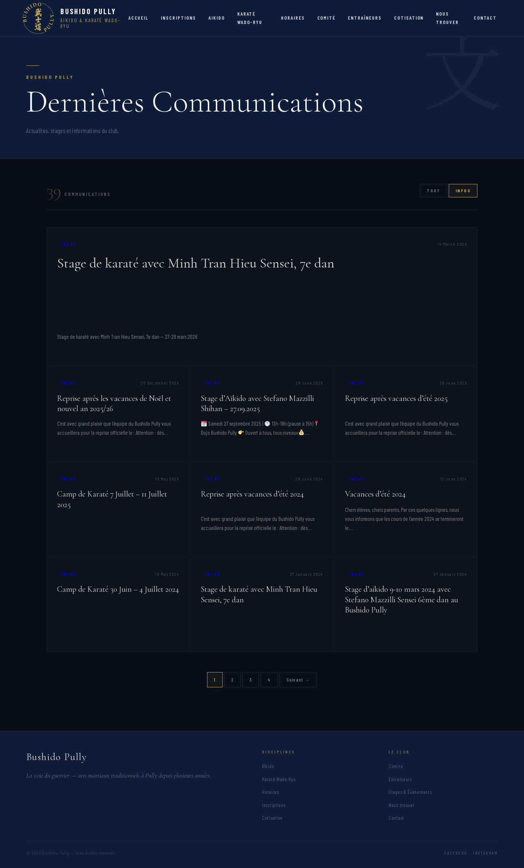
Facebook (455, 852)
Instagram (485, 852)
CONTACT (485, 18)
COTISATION (409, 18)
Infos (463, 190)
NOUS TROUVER (447, 18)
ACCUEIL (138, 18)
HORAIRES (293, 18)
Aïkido (268, 766)
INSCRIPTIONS (178, 18)
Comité (396, 766)
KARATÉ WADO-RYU (250, 18)
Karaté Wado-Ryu (279, 779)
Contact (396, 818)
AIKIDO (217, 18)
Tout (433, 190)
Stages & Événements (410, 792)
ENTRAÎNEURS (365, 18)
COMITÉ (326, 18)
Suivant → (298, 680)
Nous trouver (401, 805)
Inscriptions (273, 805)
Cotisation (272, 818)
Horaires (270, 792)
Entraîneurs (400, 779)
